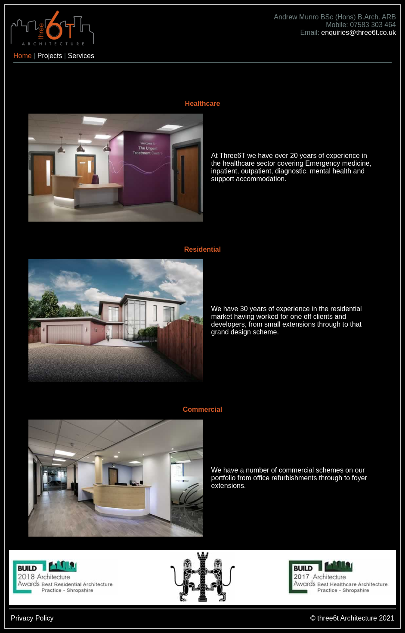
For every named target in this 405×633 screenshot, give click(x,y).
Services (81, 55)
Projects (49, 55)
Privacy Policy (32, 618)
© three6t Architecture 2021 (352, 618)
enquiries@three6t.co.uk (358, 32)
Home (22, 55)
